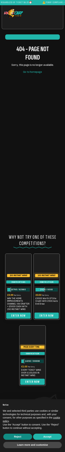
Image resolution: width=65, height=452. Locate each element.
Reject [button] (17, 436)
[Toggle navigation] (53, 24)
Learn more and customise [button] (32, 444)
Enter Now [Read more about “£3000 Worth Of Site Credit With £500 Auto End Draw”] (47, 315)
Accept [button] (47, 436)
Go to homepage (32, 72)
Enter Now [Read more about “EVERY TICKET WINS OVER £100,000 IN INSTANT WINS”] (32, 382)
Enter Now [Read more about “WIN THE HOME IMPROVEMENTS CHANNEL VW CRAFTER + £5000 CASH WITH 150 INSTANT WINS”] (18, 315)
